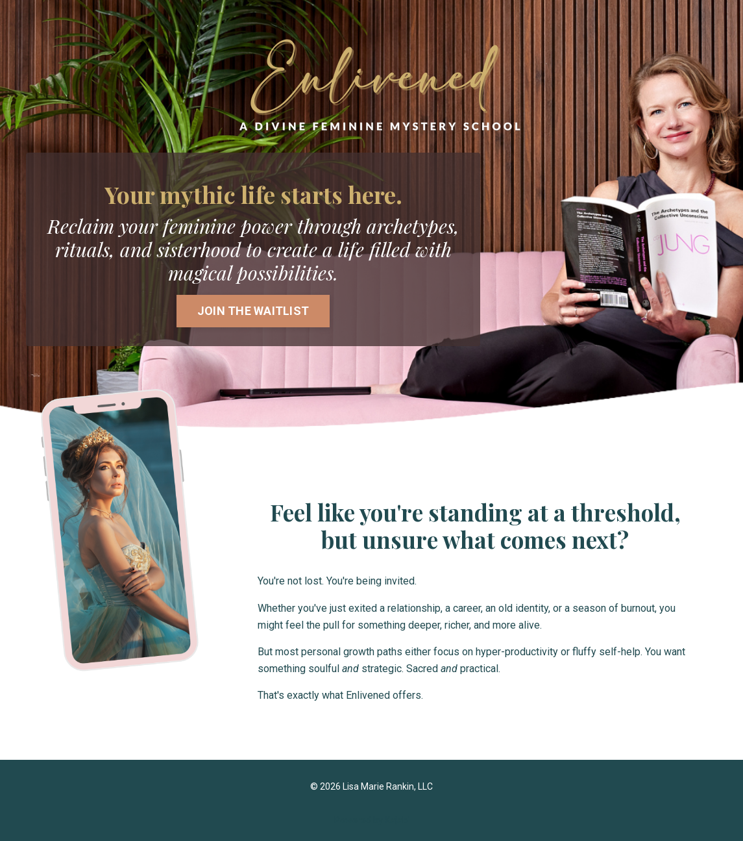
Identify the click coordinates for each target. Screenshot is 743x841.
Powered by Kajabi (371, 820)
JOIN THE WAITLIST (253, 311)
